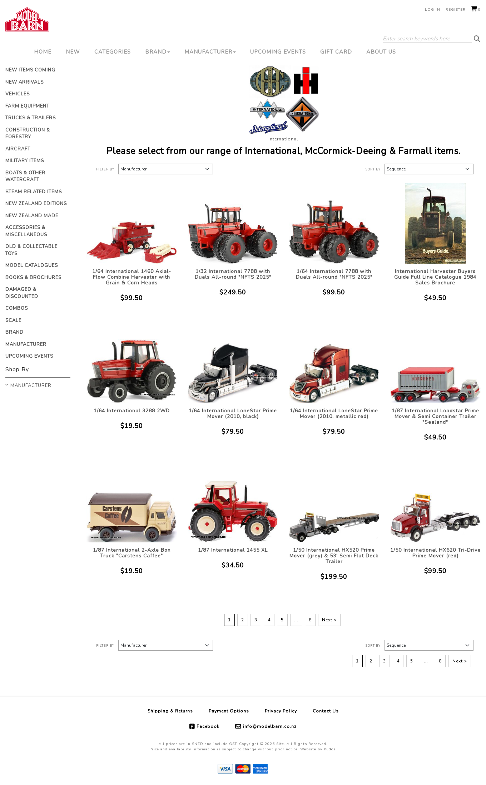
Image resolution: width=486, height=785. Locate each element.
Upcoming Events (278, 51)
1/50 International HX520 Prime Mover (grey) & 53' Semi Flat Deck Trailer (333, 556)
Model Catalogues (31, 265)
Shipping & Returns (170, 711)
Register (456, 9)
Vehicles (17, 94)
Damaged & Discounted (21, 293)
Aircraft (17, 149)
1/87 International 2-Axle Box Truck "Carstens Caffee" (131, 553)
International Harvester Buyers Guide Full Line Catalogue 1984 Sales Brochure (435, 277)
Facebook (208, 726)
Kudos (330, 749)
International (283, 139)
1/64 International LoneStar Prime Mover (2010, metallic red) (334, 413)
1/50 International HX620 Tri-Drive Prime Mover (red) (435, 553)
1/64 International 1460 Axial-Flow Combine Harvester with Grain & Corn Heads (131, 277)
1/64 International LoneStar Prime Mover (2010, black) (233, 413)
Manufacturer (210, 51)
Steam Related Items (33, 192)
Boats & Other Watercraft (25, 176)
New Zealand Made (31, 216)
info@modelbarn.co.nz (270, 726)
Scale (13, 320)
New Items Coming (30, 70)
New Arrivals (24, 82)
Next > (329, 620)
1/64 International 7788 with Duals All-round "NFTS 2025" (334, 274)
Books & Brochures (33, 277)
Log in (432, 9)
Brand (157, 51)
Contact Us (326, 711)
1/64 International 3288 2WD (132, 410)
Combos (16, 308)
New (73, 51)
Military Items (24, 161)
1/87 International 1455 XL (233, 550)
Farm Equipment (27, 106)
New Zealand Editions (36, 203)
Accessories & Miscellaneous (26, 231)
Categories (112, 51)
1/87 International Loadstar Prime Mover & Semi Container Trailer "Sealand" (435, 416)
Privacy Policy (281, 711)
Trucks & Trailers (30, 118)
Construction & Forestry (27, 133)
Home (42, 51)
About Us (381, 51)
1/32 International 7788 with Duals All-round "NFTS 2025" (233, 274)
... (296, 620)
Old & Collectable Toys (31, 250)
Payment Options (229, 711)
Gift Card (336, 51)
